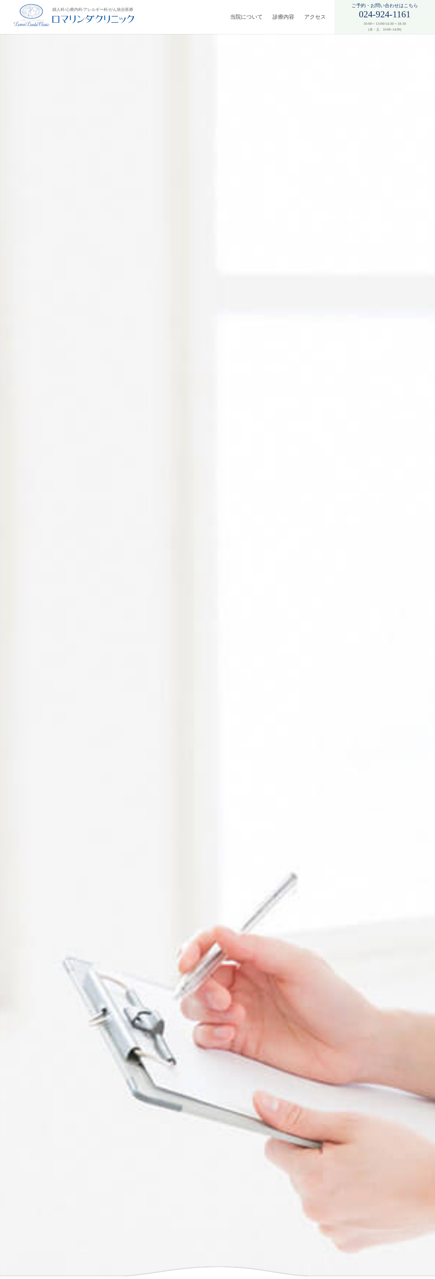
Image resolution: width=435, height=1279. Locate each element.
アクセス (315, 17)
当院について (246, 17)
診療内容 (283, 17)
